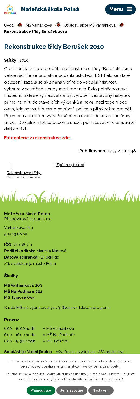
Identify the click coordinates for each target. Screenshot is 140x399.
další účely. (111, 366)
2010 (24, 60)
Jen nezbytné (71, 390)
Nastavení (101, 390)
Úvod (9, 25)
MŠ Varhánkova (39, 25)
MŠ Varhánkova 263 (23, 285)
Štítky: (10, 60)
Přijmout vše (41, 390)
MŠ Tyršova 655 (19, 297)
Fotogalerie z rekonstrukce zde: (37, 137)
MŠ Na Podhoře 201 (23, 291)
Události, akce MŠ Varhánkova (90, 25)
